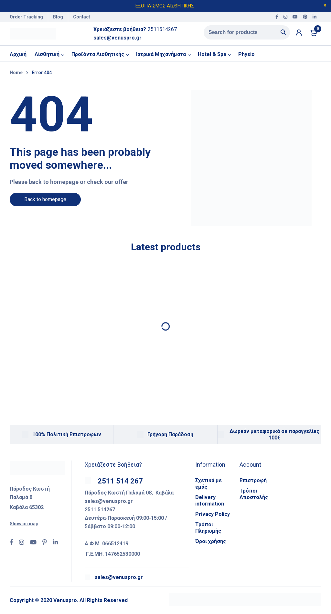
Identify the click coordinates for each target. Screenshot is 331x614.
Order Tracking (26, 16)
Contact (81, 16)
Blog (58, 16)
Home (16, 73)
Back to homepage (45, 201)
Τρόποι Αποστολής (254, 495)
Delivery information (209, 501)
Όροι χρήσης (210, 543)
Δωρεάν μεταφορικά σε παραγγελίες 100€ (274, 435)
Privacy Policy (212, 515)
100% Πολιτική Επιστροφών (66, 436)
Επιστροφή (253, 482)
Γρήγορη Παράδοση (170, 436)
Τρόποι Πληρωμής (208, 529)
